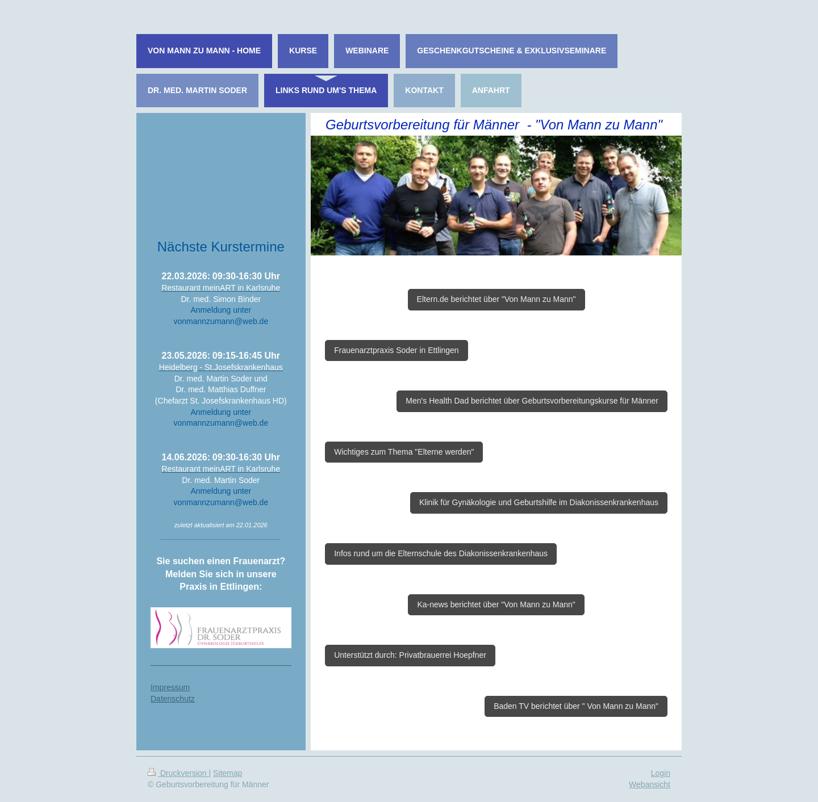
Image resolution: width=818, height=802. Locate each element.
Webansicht (649, 784)
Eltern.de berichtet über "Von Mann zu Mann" (496, 299)
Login (660, 773)
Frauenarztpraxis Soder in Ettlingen (396, 350)
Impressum (170, 687)
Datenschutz (173, 698)
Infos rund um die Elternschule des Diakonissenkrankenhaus (441, 553)
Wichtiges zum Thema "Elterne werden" (404, 451)
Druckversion (178, 773)
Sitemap (227, 773)
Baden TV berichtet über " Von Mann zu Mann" (576, 706)
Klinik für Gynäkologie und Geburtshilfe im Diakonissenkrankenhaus (538, 502)
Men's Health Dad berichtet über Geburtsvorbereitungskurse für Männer (532, 400)
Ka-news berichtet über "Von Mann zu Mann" (496, 604)
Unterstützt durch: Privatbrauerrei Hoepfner (410, 655)
